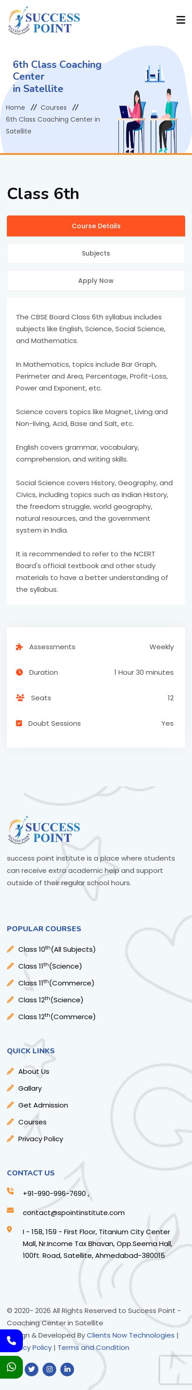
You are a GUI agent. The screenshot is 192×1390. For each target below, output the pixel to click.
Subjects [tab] (96, 253)
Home (15, 107)
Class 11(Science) (50, 966)
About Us (33, 1071)
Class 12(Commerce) (57, 1016)
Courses (54, 107)
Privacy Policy (40, 1139)
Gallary (30, 1088)
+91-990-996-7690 (54, 1193)
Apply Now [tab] (96, 280)
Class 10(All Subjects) (57, 949)
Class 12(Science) (51, 1000)
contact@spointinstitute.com (74, 1212)
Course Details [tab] (96, 226)
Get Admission (43, 1105)
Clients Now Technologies (131, 1335)
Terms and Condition (93, 1347)
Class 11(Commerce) (56, 983)
